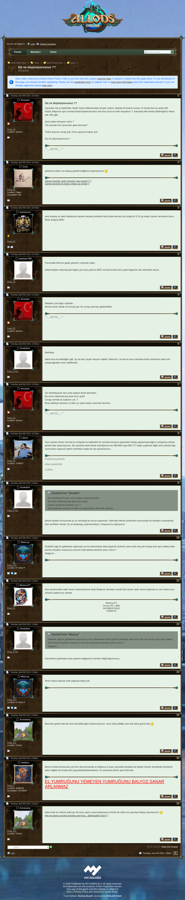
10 (178, 538)
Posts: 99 (11, 190)
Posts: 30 (11, 461)
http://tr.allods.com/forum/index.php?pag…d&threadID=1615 (75, 815)
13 (178, 672)
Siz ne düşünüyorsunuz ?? (37, 67)
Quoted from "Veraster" (66, 493)
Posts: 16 (11, 282)
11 (178, 581)
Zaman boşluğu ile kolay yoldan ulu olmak (66, 183)
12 (178, 624)
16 (178, 803)
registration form (82, 82)
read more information (122, 82)
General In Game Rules (105, 891)
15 (178, 758)
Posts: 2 (10, 786)
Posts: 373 (11, 565)
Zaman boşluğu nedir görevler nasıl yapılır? (67, 181)
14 (178, 715)
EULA (70, 891)
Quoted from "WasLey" (65, 634)
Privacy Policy (81, 891)
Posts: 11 (11, 608)
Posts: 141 (11, 743)
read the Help (104, 78)
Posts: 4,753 (12, 371)
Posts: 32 (11, 129)
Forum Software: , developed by (92, 896)
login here (47, 85)
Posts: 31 (11, 241)
